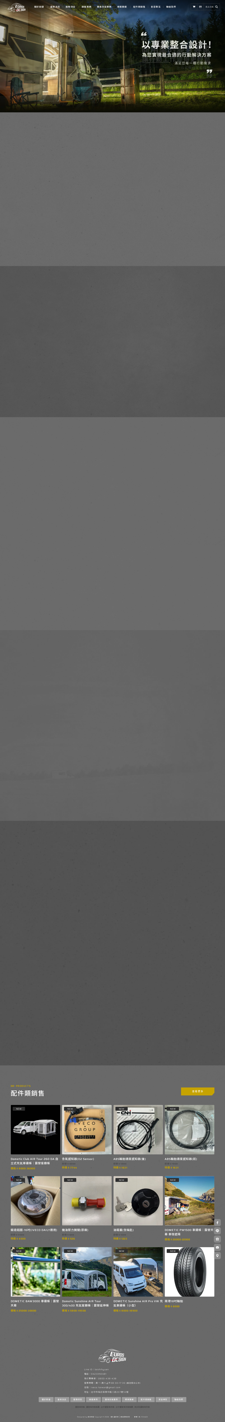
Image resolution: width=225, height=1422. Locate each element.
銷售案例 (86, 7)
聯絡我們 (171, 7)
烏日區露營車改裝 (142, 1406)
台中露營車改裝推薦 (124, 1406)
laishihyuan (102, 1369)
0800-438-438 (107, 1378)
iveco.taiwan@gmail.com (105, 1387)
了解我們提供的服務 (137, 386)
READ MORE (157, 728)
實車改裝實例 (104, 7)
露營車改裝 (80, 1406)
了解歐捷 (23, 222)
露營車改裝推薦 (93, 1406)
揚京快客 (91, 1417)
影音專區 (156, 7)
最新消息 (55, 7)
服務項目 (70, 7)
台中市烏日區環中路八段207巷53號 (110, 1392)
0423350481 (98, 1374)
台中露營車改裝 (107, 1406)
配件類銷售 (139, 7)
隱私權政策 (115, 1417)
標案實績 (122, 7)
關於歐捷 (39, 7)
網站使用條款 (125, 1417)
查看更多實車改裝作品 (111, 607)
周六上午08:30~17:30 (113, 1383)
